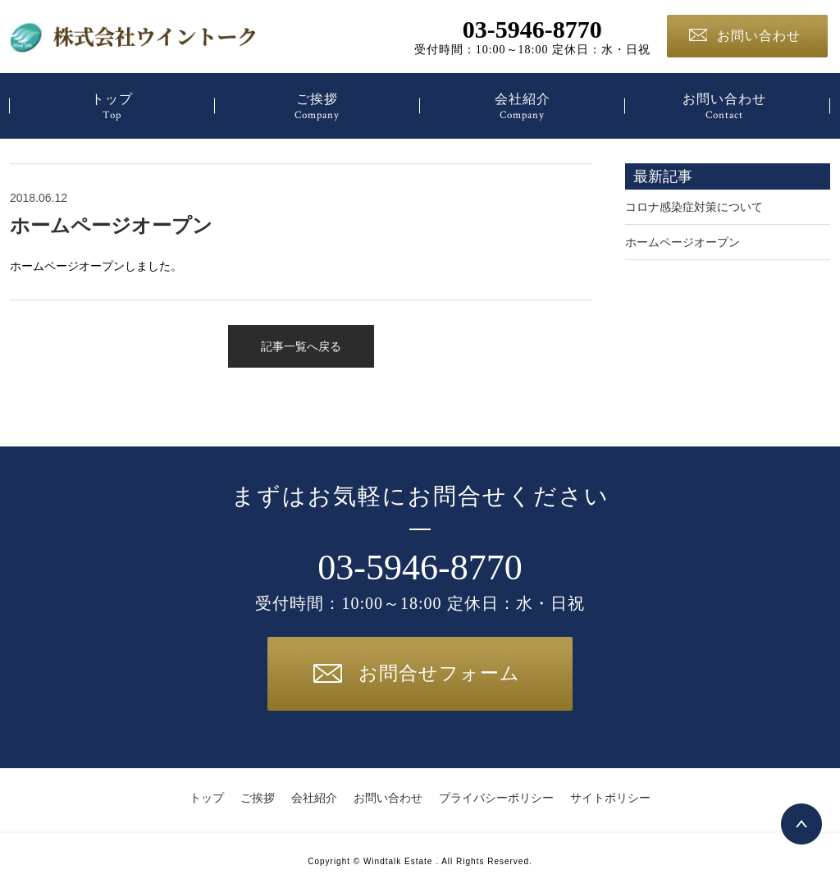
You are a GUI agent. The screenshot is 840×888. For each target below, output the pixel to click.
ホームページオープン (111, 225)
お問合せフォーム (416, 673)
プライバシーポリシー (496, 797)
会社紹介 (522, 107)
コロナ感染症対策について (694, 206)
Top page (801, 824)
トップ (112, 107)
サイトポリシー (610, 797)
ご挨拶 (317, 107)
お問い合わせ (745, 36)
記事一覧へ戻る (301, 346)
